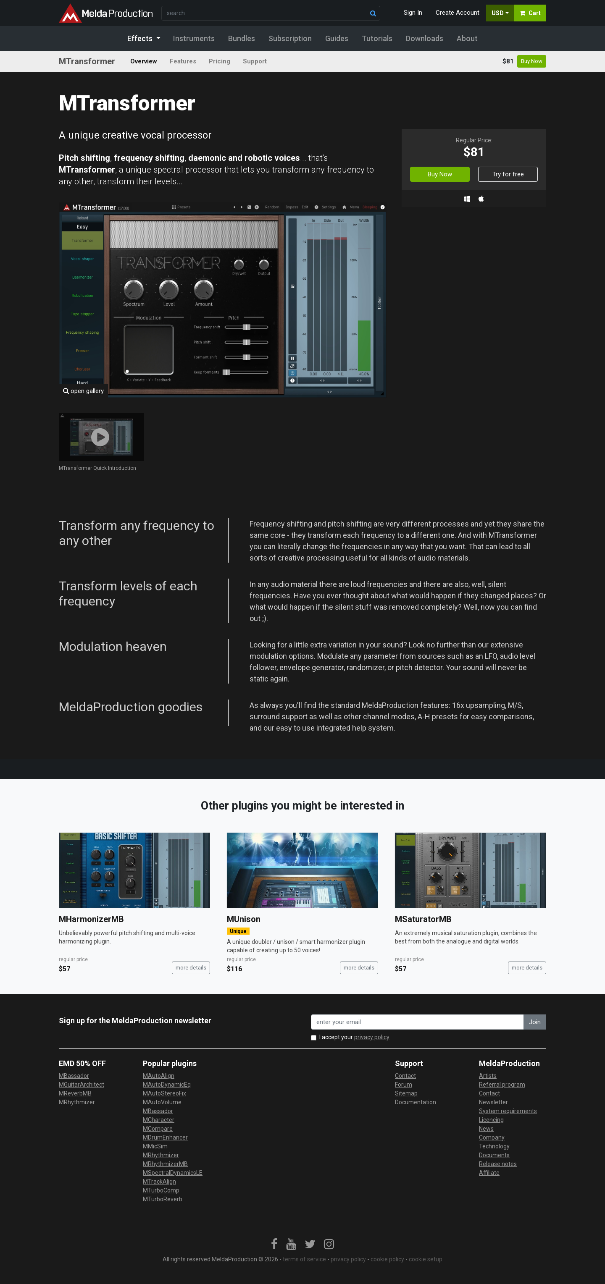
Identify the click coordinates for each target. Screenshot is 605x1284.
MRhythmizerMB (165, 1164)
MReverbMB (75, 1093)
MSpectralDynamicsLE (173, 1172)
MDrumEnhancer (165, 1137)
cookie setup (425, 1259)
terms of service (304, 1259)
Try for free (508, 174)
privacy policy (371, 1037)
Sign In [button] (413, 12)
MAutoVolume (162, 1102)
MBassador (74, 1075)
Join (535, 1022)
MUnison (243, 919)
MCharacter (158, 1119)
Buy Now (531, 61)
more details (191, 967)
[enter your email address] (417, 1022)
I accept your (354, 1037)
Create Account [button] (457, 12)
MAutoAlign (158, 1075)
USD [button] (498, 13)
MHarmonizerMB (91, 919)
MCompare (158, 1128)
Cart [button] (530, 13)
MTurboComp (161, 1190)
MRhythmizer (77, 1102)
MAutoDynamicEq (167, 1084)
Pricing (219, 61)
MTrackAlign (159, 1181)
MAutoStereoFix (164, 1093)
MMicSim (155, 1146)
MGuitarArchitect (81, 1084)
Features (183, 61)
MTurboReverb (162, 1199)
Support (255, 61)
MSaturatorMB (423, 919)
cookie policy (387, 1259)
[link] (274, 1244)
